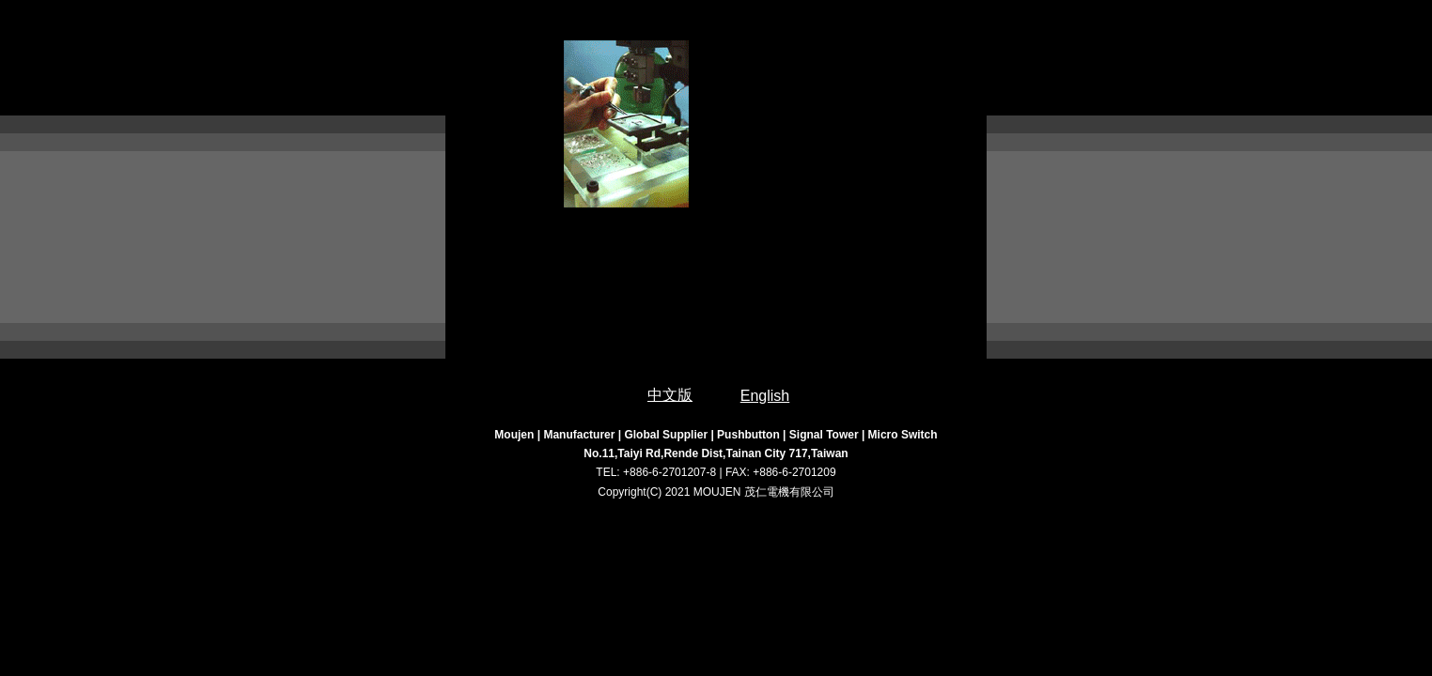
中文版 (670, 395)
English (764, 396)
